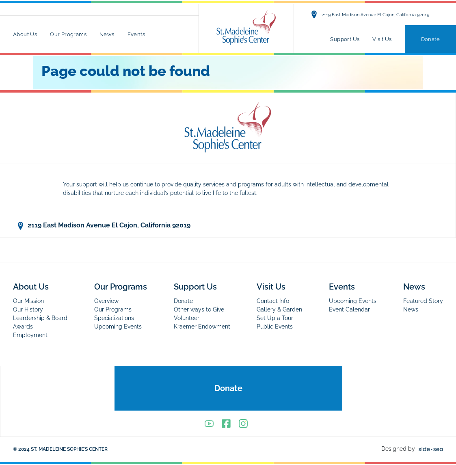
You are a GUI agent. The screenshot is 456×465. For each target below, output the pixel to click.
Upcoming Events (118, 326)
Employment (30, 335)
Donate (430, 39)
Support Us (344, 39)
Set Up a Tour (275, 318)
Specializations (114, 318)
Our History (28, 309)
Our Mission (28, 301)
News (107, 34)
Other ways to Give (199, 309)
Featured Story (423, 301)
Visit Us (381, 39)
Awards (23, 326)
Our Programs (68, 34)
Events (136, 34)
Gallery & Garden (279, 309)
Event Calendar (349, 309)
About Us (25, 34)
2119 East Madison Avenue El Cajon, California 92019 (369, 15)
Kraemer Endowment (202, 326)
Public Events (275, 326)
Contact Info (273, 301)
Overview (106, 301)
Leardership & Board (40, 318)
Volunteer (186, 318)
